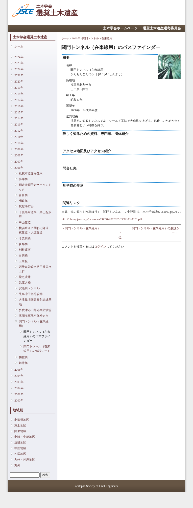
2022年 (18, 69)
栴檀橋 (23, 357)
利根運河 (25, 250)
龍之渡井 (25, 277)
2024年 (18, 57)
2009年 (18, 149)
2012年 (18, 130)
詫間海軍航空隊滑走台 (33, 316)
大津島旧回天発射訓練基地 (35, 302)
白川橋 (23, 255)
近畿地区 (20, 442)
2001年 (18, 394)
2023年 (18, 63)
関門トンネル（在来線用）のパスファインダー (37, 336)
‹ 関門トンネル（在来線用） (81, 228)
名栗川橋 (25, 238)
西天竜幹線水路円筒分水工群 (35, 269)
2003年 (18, 382)
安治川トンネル (29, 288)
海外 (17, 465)
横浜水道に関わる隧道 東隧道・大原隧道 (35, 230)
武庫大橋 (25, 282)
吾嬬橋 (23, 244)
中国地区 (20, 448)
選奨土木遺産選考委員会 (162, 28)
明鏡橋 (23, 201)
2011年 (18, 137)
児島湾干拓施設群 (31, 294)
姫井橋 (23, 363)
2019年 (18, 87)
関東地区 (20, 431)
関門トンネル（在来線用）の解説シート (37, 349)
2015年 (18, 112)
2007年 (18, 161)
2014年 (18, 118)
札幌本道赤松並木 (31, 173)
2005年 (18, 369)
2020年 (18, 81)
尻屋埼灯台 (26, 206)
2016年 (18, 106)
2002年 (18, 388)
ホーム (18, 46)
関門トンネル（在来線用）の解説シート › (155, 230)
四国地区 (20, 454)
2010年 (18, 143)
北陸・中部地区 (24, 437)
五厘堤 (23, 261)
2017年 (18, 100)
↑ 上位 (120, 233)
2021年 (18, 75)
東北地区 (20, 425)
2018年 (18, 94)
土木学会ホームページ (120, 28)
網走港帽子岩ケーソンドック (35, 187)
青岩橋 (23, 195)
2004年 (18, 376)
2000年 (18, 400)
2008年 (18, 155)
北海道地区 (21, 420)
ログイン (100, 246)
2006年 (18, 167)
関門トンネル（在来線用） (33, 324)
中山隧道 (25, 222)
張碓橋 (23, 179)
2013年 (18, 124)
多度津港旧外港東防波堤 (35, 310)
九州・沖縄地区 (24, 459)
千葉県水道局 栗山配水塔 (35, 214)
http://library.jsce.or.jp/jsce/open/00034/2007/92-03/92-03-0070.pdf (102, 219)
